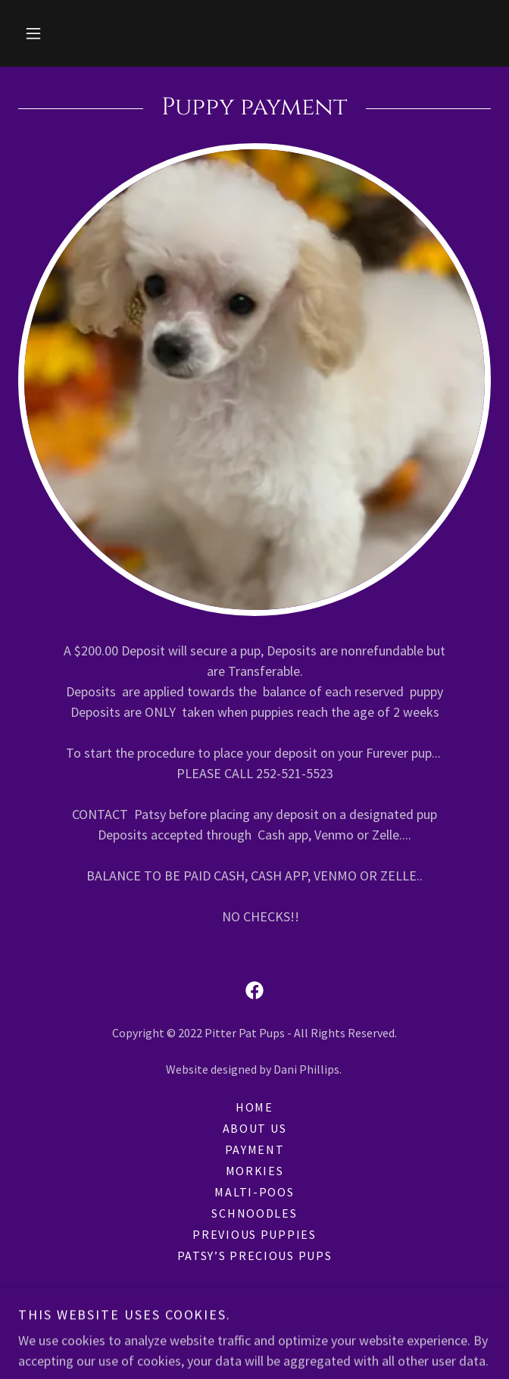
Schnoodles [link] (254, 1213)
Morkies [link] (255, 1170)
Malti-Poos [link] (254, 1191)
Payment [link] (255, 1149)
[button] (33, 33)
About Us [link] (255, 1128)
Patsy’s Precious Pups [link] (255, 1255)
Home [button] (254, 1107)
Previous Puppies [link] (254, 1234)
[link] (254, 990)
